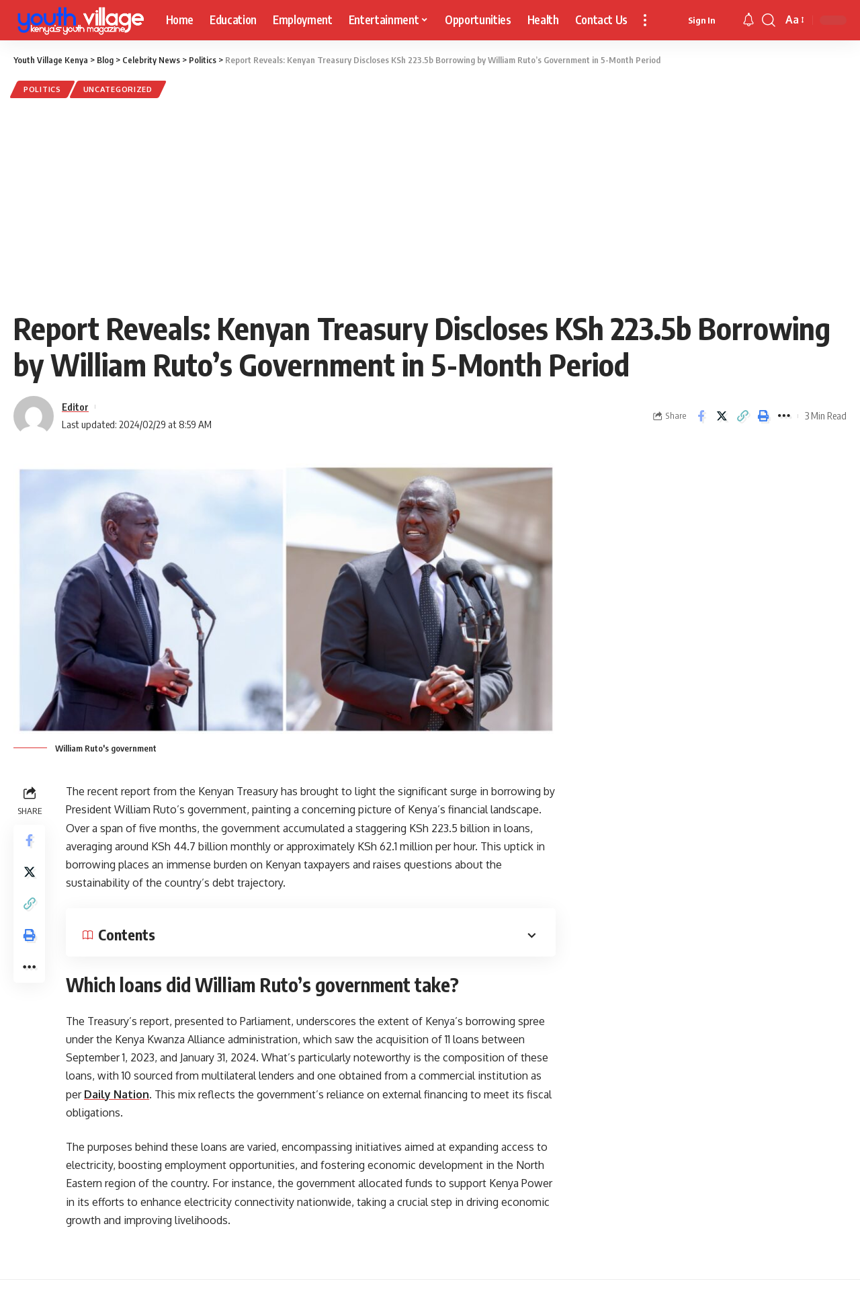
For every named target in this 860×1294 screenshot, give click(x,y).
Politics (43, 90)
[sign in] (701, 20)
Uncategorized (121, 90)
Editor (75, 407)
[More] (784, 417)
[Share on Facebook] (700, 417)
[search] (768, 20)
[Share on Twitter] (721, 417)
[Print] (763, 417)
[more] (645, 20)
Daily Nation (116, 1095)
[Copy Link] (742, 417)
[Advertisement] (430, 203)
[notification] (748, 20)
